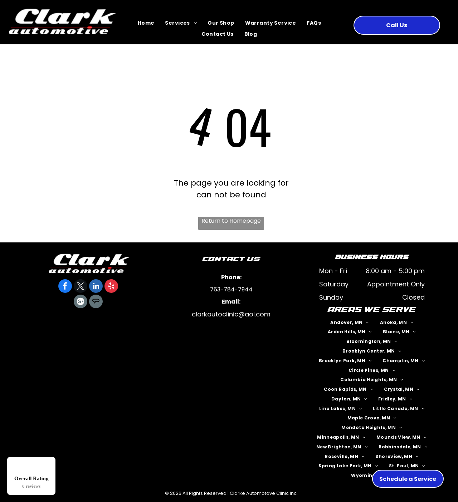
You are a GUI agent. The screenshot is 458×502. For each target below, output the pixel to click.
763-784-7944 (231, 289)
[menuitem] (146, 23)
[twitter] (80, 287)
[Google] (80, 302)
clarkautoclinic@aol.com (231, 314)
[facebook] (65, 287)
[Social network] (96, 302)
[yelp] (111, 287)
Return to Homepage (231, 221)
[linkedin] (96, 287)
